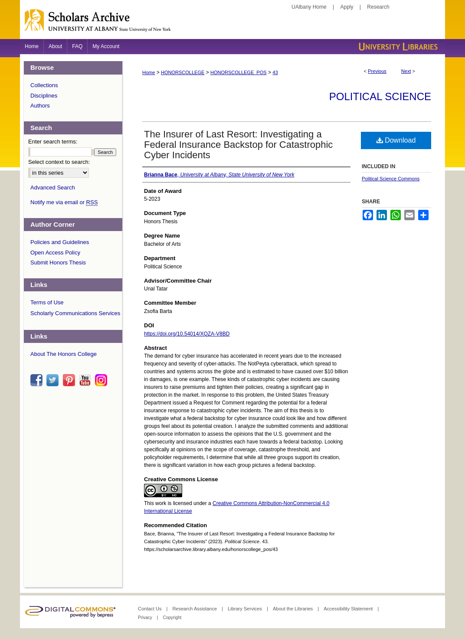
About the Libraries (293, 608)
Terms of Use (47, 302)
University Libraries (397, 46)
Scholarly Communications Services (75, 313)
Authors (40, 105)
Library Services (245, 608)
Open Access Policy (55, 252)
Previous (377, 71)
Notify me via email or (64, 202)
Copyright (172, 617)
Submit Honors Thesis (58, 262)
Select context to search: (59, 162)
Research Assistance (195, 608)
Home (148, 72)
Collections (44, 85)
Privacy (146, 617)
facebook (37, 380)
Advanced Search (52, 187)
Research (378, 7)
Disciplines (43, 95)
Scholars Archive (232, 24)
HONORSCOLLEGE (182, 72)
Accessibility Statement (349, 608)
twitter (53, 380)
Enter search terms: (52, 141)
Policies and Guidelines (59, 242)
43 (275, 72)
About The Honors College (63, 354)
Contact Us (150, 608)
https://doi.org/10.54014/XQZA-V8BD (186, 334)
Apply (347, 7)
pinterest (70, 380)
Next (406, 71)
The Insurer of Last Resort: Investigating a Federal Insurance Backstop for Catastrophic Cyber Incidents (238, 144)
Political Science (380, 96)
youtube (86, 380)
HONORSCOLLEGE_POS (238, 72)
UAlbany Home (309, 7)
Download (396, 140)
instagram (102, 380)
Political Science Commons (390, 178)
